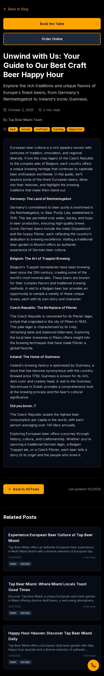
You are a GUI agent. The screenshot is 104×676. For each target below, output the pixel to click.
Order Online (52, 39)
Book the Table (52, 24)
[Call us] (93, 665)
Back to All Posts (23, 489)
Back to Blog (15, 9)
